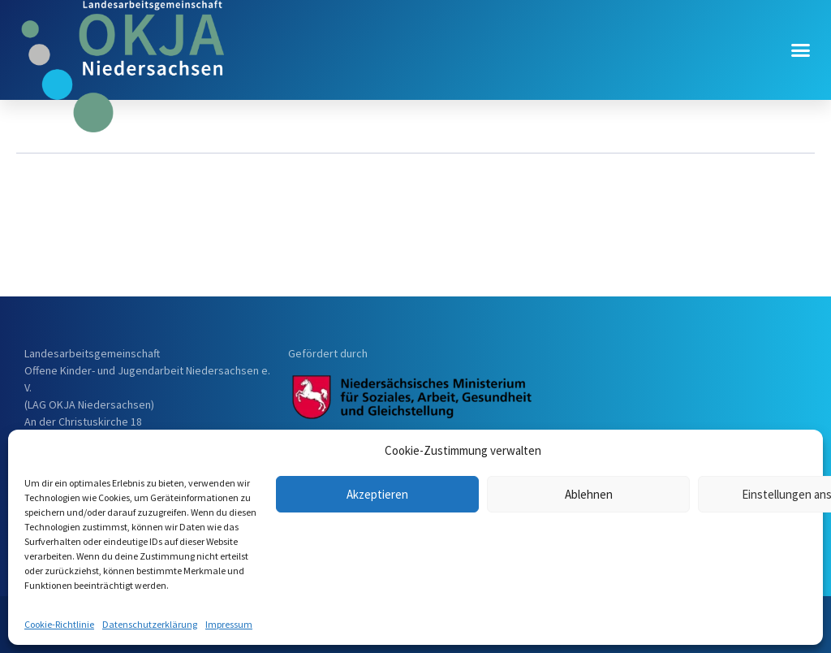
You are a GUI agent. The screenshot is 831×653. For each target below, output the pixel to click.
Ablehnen (589, 494)
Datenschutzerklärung (149, 624)
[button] (801, 50)
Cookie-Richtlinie (59, 624)
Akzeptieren (377, 494)
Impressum (228, 624)
